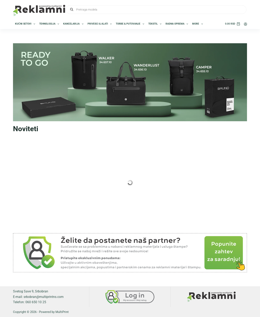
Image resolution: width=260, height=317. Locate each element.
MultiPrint (62, 312)
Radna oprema (178, 24)
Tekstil (155, 24)
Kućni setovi (26, 24)
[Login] (245, 24)
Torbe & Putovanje (131, 24)
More (198, 24)
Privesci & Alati (100, 24)
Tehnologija (50, 24)
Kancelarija (74, 24)
